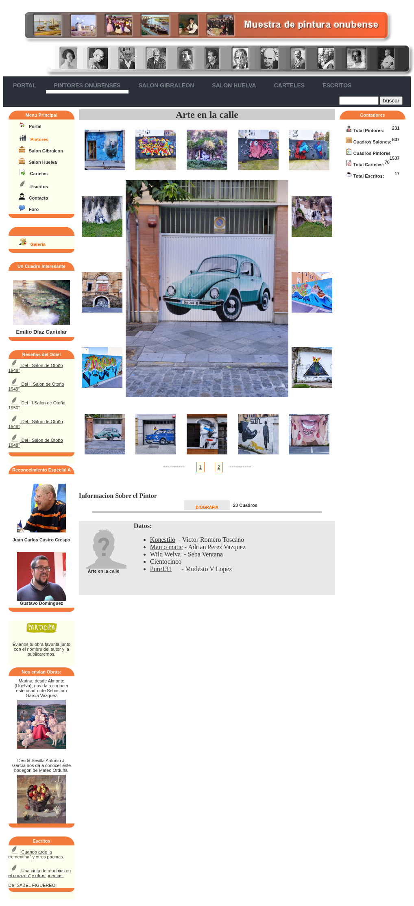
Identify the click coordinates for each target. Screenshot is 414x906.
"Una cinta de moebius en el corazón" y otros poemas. (40, 873)
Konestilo (162, 539)
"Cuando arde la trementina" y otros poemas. (36, 854)
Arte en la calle (207, 114)
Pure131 (161, 568)
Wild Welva (165, 554)
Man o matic (166, 546)
